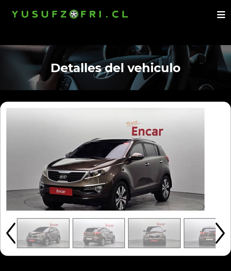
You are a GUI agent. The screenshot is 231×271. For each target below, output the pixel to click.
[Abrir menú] (221, 15)
